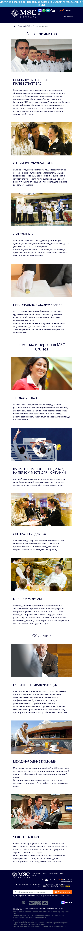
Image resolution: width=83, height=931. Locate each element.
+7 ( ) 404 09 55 (63, 879)
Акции (18, 884)
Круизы (25, 884)
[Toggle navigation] (70, 20)
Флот (32, 884)
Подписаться (62, 892)
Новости (45, 886)
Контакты (54, 886)
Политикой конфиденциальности (54, 926)
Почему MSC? (49, 884)
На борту (38, 884)
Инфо (38, 886)
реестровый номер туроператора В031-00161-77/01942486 (38, 909)
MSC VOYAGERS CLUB (63, 884)
